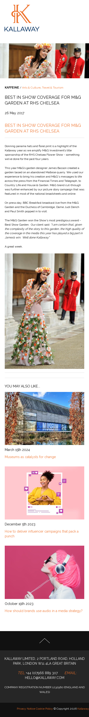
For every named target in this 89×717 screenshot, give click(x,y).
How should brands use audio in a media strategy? (44, 611)
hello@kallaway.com (44, 678)
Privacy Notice (26, 708)
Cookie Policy (44, 708)
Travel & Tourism (52, 87)
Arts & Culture (31, 87)
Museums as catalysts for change (30, 457)
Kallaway (83, 708)
